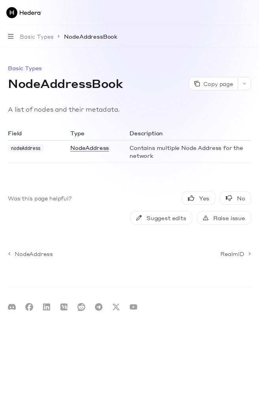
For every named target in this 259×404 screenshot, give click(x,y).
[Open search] (233, 12)
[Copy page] (213, 83)
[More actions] (249, 12)
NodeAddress (89, 147)
